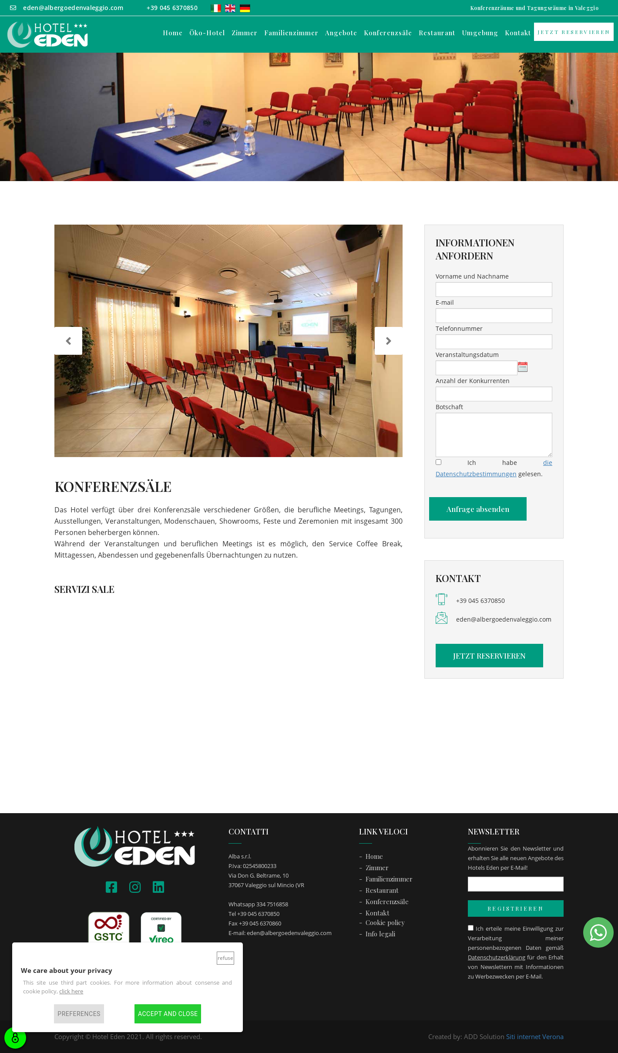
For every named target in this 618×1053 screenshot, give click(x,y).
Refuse (225, 958)
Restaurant (437, 33)
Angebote (341, 33)
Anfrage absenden (478, 509)
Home (173, 33)
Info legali (380, 933)
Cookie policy (385, 922)
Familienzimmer (291, 33)
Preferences (79, 1013)
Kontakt (518, 33)
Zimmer (245, 33)
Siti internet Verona (535, 1036)
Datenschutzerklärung (496, 957)
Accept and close (167, 1013)
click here (71, 991)
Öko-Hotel (207, 33)
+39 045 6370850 (480, 600)
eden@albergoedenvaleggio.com (503, 619)
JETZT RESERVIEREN (573, 31)
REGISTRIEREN (515, 908)
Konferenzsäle (388, 33)
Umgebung (480, 33)
